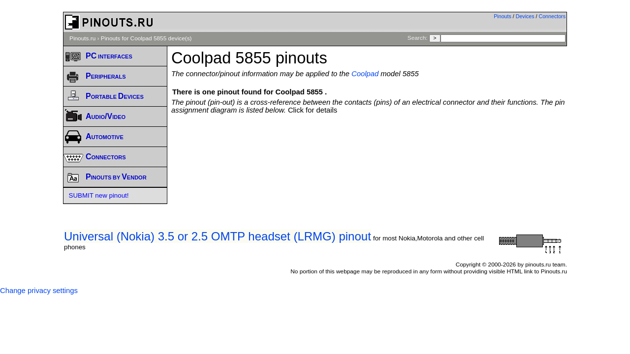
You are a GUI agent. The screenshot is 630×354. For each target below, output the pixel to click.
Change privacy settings (39, 291)
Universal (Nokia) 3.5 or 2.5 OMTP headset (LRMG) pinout (217, 236)
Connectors (552, 16)
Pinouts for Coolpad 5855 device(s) (146, 38)
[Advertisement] (369, 141)
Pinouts (502, 16)
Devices (525, 16)
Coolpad (364, 74)
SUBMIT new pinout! (99, 195)
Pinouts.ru (82, 38)
